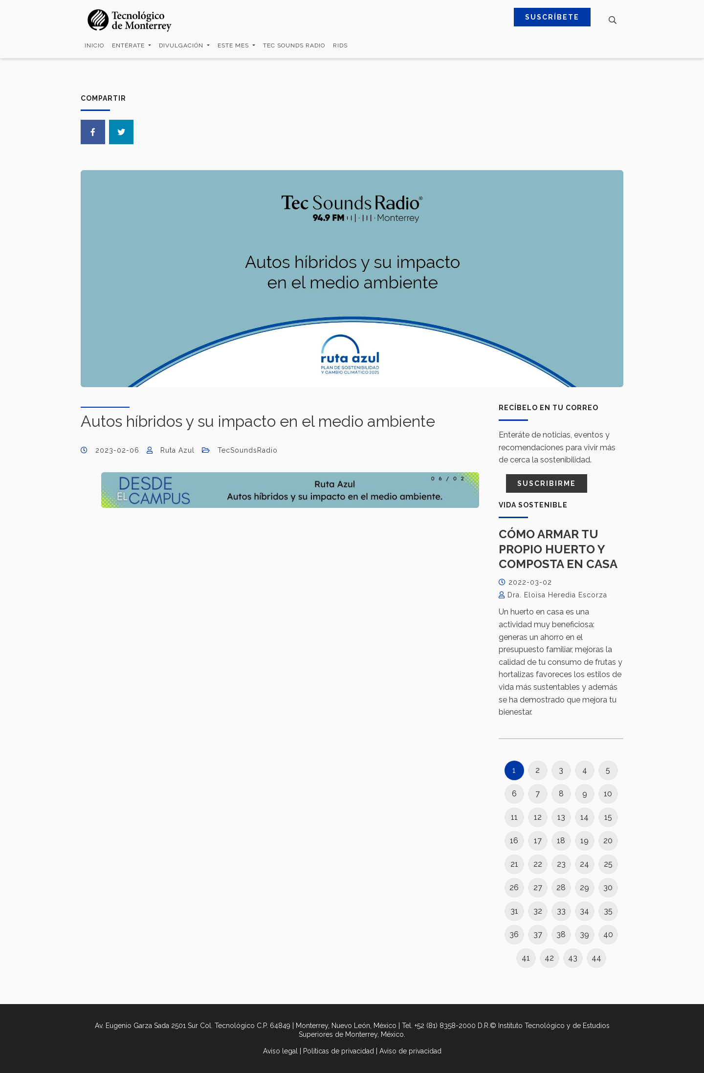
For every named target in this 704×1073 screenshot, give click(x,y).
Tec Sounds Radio (294, 45)
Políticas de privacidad (338, 1051)
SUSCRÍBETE (552, 17)
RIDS (340, 45)
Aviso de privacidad (410, 1051)
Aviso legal (280, 1051)
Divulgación (182, 45)
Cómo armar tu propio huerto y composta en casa (558, 549)
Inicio (94, 45)
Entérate (129, 45)
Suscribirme (546, 483)
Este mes (234, 45)
